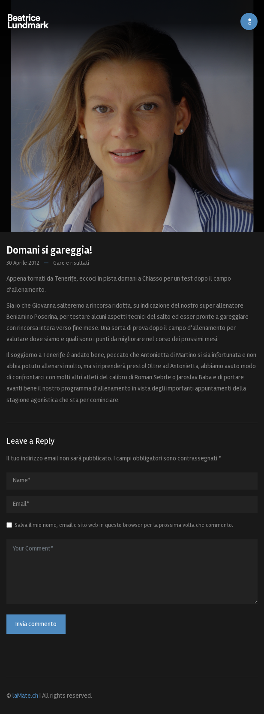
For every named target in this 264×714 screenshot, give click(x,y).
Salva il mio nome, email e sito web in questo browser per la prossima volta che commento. (124, 525)
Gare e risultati (71, 263)
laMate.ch (25, 695)
